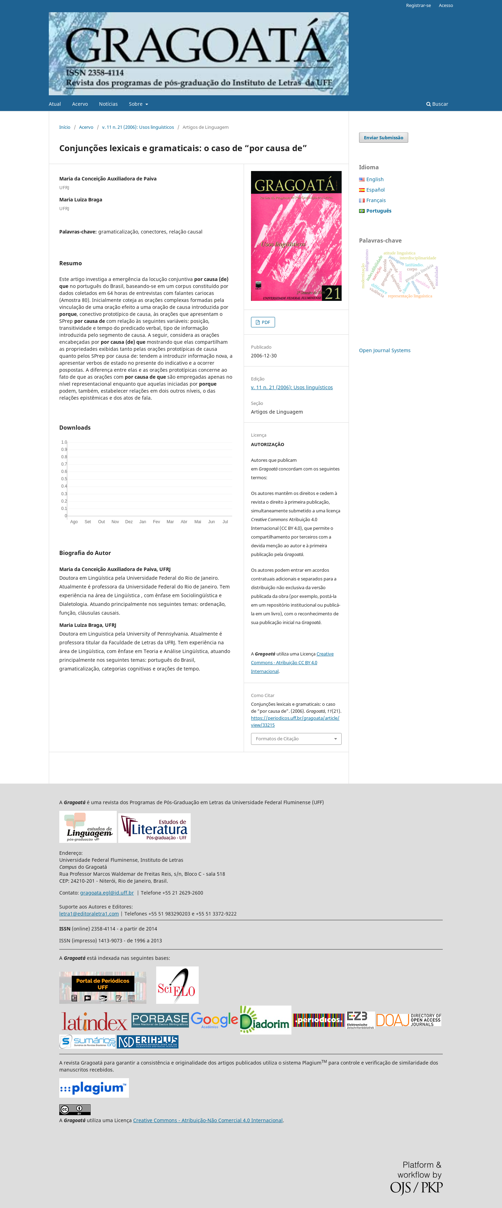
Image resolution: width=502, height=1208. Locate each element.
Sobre (136, 104)
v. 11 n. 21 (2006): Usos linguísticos (138, 127)
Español (375, 189)
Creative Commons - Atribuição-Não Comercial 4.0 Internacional (208, 1120)
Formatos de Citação (277, 738)
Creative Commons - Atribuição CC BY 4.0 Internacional (292, 662)
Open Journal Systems (385, 350)
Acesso (446, 5)
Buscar (437, 104)
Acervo (80, 104)
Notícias (108, 104)
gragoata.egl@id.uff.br (107, 892)
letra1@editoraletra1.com (89, 913)
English (375, 179)
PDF (265, 322)
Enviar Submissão (383, 137)
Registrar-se (418, 5)
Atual (55, 104)
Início (64, 127)
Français (376, 200)
